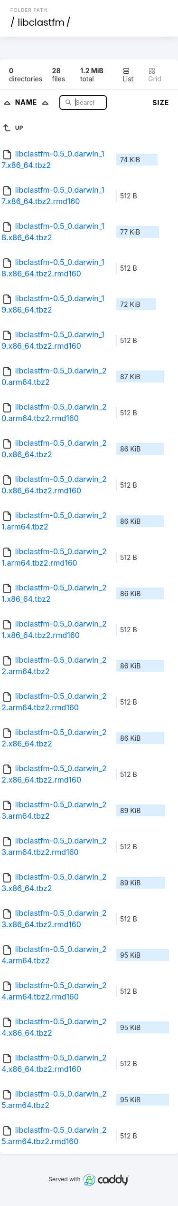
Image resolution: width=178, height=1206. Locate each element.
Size (160, 102)
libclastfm (41, 22)
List (127, 75)
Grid (154, 75)
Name (34, 102)
